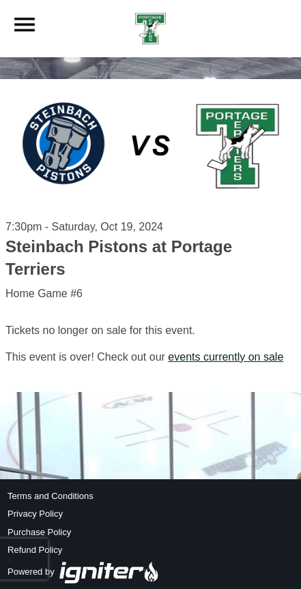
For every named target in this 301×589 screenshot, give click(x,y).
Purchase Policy (39, 532)
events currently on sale (225, 357)
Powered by (83, 572)
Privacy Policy (35, 514)
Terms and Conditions (51, 496)
